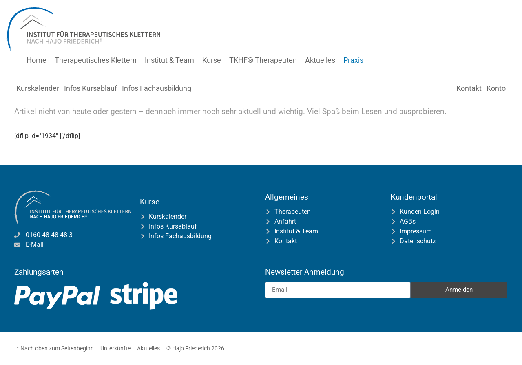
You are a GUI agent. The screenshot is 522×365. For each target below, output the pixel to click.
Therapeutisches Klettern (96, 60)
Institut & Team (169, 60)
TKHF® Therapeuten (263, 60)
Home (36, 60)
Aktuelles (320, 60)
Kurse (211, 60)
